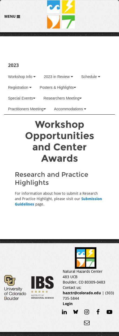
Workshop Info (22, 77)
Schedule (90, 77)
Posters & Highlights (58, 87)
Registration (20, 87)
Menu (10, 16)
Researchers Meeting (63, 98)
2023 (13, 65)
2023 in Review (58, 77)
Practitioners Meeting (27, 109)
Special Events (21, 98)
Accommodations (70, 109)
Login (68, 304)
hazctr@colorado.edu (82, 293)
